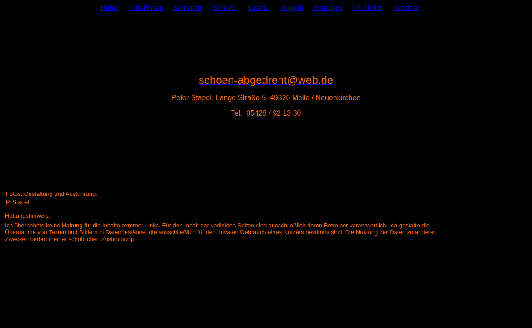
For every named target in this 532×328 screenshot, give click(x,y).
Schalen (224, 7)
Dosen (258, 7)
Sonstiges (327, 7)
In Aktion (367, 7)
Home (109, 7)
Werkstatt (187, 7)
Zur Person (146, 7)
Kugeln (291, 7)
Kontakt (406, 7)
